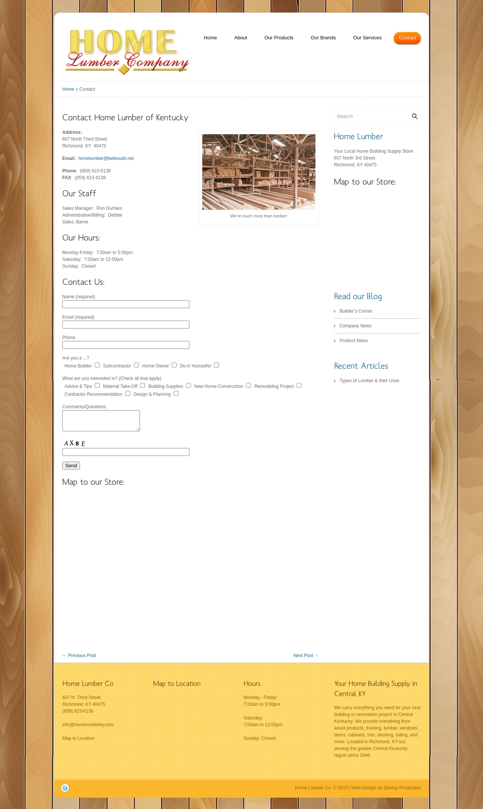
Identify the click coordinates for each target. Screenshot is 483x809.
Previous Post (79, 655)
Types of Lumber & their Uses (369, 380)
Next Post (306, 655)
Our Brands (323, 37)
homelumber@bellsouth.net (106, 158)
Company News (356, 326)
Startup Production (402, 787)
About (240, 37)
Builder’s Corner (356, 311)
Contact (407, 37)
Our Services (367, 37)
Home (210, 37)
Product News (354, 340)
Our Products (279, 37)
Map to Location (79, 738)
